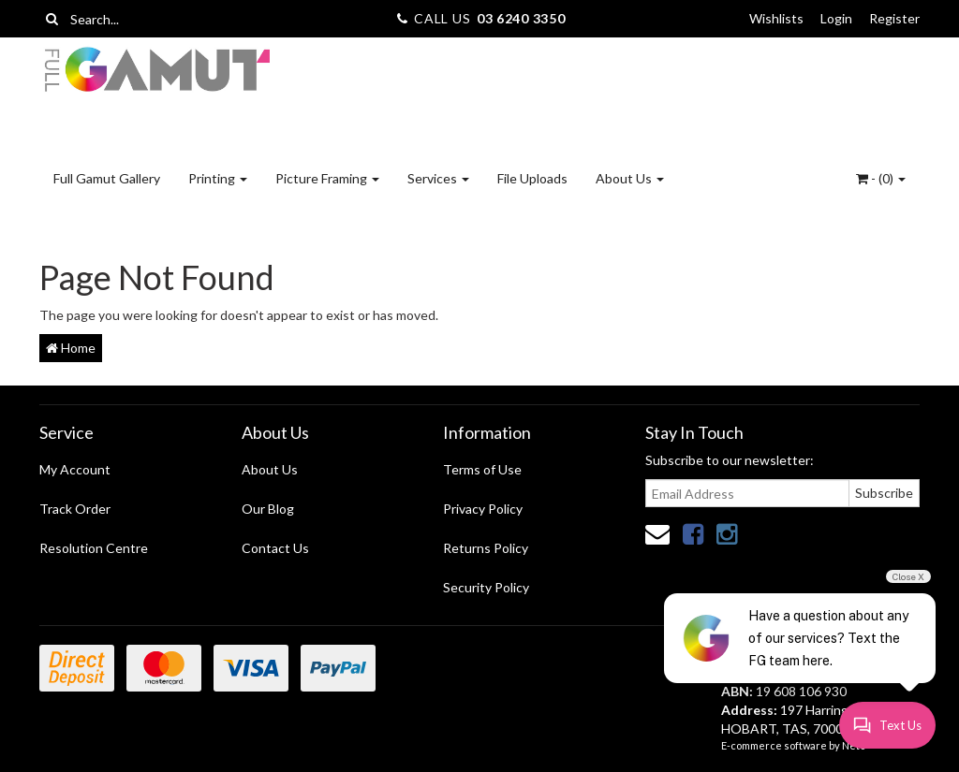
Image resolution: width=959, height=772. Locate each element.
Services (438, 178)
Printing (217, 178)
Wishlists (776, 18)
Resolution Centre (93, 548)
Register (894, 18)
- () (881, 178)
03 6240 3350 (521, 18)
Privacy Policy (483, 509)
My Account (75, 469)
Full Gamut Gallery (106, 178)
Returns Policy (485, 548)
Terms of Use (482, 469)
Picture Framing (327, 178)
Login (836, 18)
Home (71, 348)
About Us (630, 178)
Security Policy (486, 587)
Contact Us (275, 548)
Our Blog (268, 509)
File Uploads (532, 178)
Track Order (75, 509)
